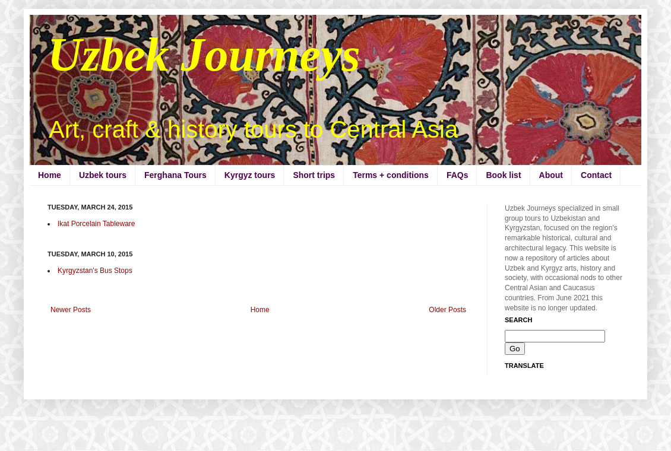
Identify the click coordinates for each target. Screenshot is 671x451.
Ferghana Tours (175, 175)
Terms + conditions (391, 175)
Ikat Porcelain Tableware (96, 224)
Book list (503, 175)
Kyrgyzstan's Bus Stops (95, 270)
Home (49, 175)
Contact (596, 175)
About (551, 175)
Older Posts (447, 310)
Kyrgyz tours (250, 175)
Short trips (314, 175)
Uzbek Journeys (204, 54)
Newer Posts (70, 310)
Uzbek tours (102, 175)
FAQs (458, 175)
